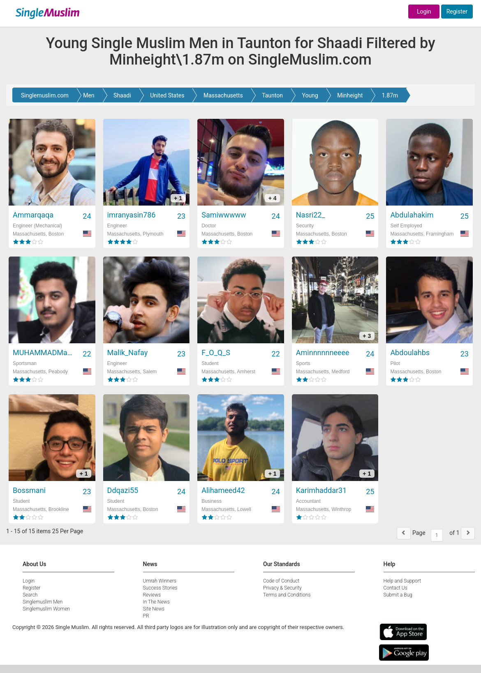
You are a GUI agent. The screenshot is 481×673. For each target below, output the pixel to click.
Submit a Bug (398, 595)
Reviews (152, 595)
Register (456, 11)
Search (30, 595)
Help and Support (402, 581)
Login (424, 11)
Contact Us (395, 588)
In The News (156, 602)
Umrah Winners (159, 581)
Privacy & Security (282, 588)
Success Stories (160, 588)
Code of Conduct (281, 581)
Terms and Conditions (287, 595)
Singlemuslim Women (46, 609)
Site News (154, 609)
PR (146, 616)
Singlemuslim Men (42, 602)
